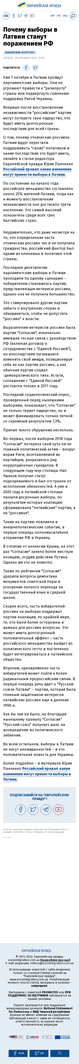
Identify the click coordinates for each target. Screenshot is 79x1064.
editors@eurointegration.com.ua (52, 963)
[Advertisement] (39, 878)
